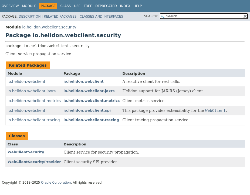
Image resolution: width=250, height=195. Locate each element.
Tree (88, 6)
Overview (10, 6)
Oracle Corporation (56, 182)
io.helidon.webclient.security (49, 27)
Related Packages (60, 16)
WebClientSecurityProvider (34, 162)
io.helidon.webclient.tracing (34, 120)
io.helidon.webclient (26, 81)
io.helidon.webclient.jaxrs (32, 91)
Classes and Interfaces (101, 16)
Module (29, 6)
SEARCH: (151, 16)
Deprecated (106, 6)
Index (125, 6)
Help (137, 6)
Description (29, 16)
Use (77, 6)
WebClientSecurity (26, 152)
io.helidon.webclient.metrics (34, 101)
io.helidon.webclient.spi (87, 110)
